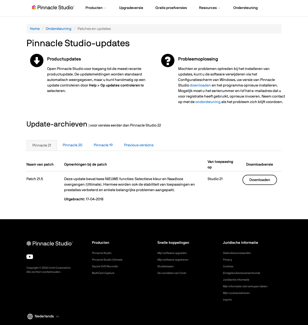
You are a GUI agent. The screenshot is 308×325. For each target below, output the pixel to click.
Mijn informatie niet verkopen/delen (249, 286)
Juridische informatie (238, 279)
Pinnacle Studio (103, 253)
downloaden (200, 85)
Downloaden (259, 180)
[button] (96, 8)
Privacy (228, 259)
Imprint (228, 299)
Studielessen (166, 266)
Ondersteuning (58, 29)
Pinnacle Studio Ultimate (109, 259)
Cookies (229, 266)
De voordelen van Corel (174, 273)
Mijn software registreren (175, 259)
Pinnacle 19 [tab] (103, 145)
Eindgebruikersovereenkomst (244, 273)
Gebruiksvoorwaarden (239, 253)
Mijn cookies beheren (238, 293)
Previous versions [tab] (139, 145)
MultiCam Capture (105, 273)
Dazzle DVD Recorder (107, 266)
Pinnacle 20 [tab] (72, 145)
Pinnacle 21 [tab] (41, 145)
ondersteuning (208, 102)
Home (35, 29)
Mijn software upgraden (174, 253)
